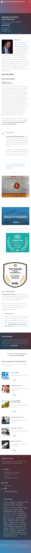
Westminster (6, 535)
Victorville (10, 534)
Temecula (12, 532)
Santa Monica (20, 530)
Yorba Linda (14, 535)
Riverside (10, 526)
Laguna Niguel (22, 513)
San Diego (12, 528)
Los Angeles (19, 517)
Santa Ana (6, 530)
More (14, 380)
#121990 (19, 114)
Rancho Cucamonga (8, 524)
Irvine (15, 511)
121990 (14, 544)
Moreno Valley (10, 519)
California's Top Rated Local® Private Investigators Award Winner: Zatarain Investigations (15, 166)
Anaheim (12, 502)
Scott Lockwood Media (24, 546)
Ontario (17, 520)
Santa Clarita (13, 530)
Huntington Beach (7, 511)
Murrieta (18, 519)
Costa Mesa (19, 504)
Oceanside (10, 520)
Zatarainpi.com (20, 544)
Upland (5, 534)
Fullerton (25, 507)
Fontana (20, 507)
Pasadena (12, 522)
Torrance (18, 532)
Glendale (15, 509)
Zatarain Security (4, 544)
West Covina (23, 534)
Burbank (21, 502)
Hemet (20, 509)
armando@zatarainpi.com (10, 491)
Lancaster (20, 515)
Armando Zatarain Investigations (14, 1)
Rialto (5, 526)
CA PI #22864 (17, 50)
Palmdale (5, 522)
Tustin (23, 532)
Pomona (24, 522)
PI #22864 (18, 22)
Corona (13, 504)
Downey (5, 507)
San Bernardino (18, 526)
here (22, 230)
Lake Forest (21, 511)
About (6, 29)
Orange (22, 520)
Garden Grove (8, 509)
